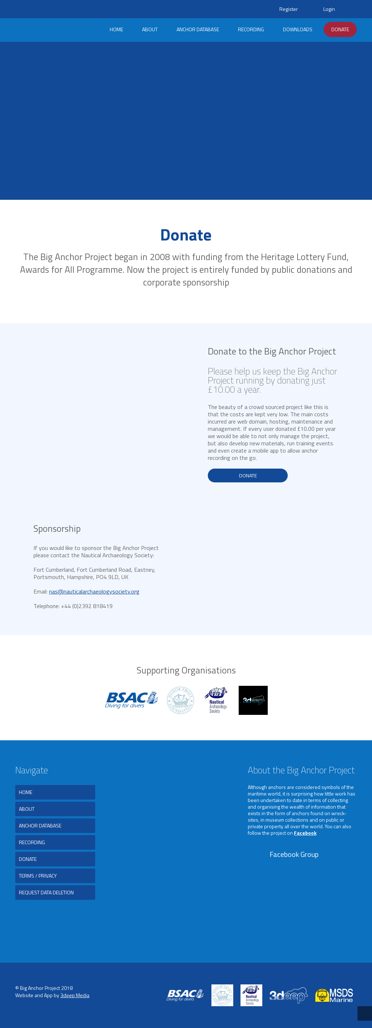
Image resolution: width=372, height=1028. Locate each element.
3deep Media (74, 995)
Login (329, 9)
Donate (340, 29)
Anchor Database (198, 29)
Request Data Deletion (46, 892)
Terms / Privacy (38, 875)
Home (116, 29)
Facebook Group (294, 854)
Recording (251, 29)
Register (288, 9)
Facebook (305, 833)
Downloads (297, 29)
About (150, 29)
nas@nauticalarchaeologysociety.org (94, 591)
